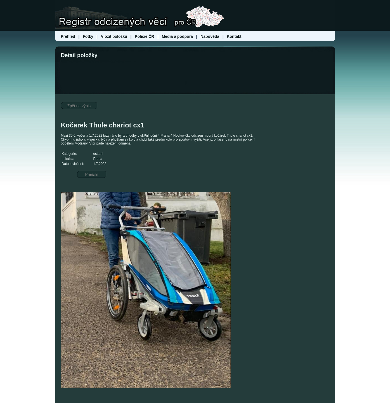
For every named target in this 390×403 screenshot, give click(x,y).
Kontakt (234, 36)
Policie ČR (144, 36)
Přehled (68, 36)
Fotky (88, 36)
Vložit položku (114, 36)
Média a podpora (178, 36)
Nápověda (209, 36)
